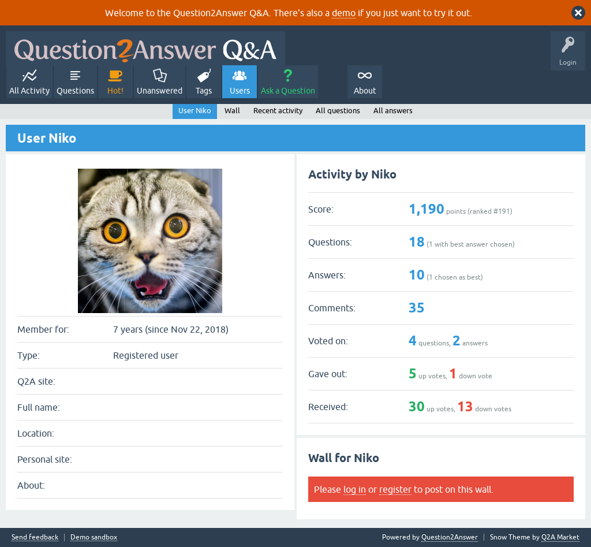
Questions (75, 90)
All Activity (29, 90)
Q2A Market (560, 537)
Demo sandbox (93, 537)
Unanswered (159, 90)
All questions (338, 110)
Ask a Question (288, 90)
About (365, 90)
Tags (204, 90)
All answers (393, 110)
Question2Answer (449, 537)
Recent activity (277, 110)
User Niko (194, 110)
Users (240, 90)
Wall (232, 110)
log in (354, 489)
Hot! (115, 90)
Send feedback (35, 537)
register (395, 489)
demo (344, 13)
